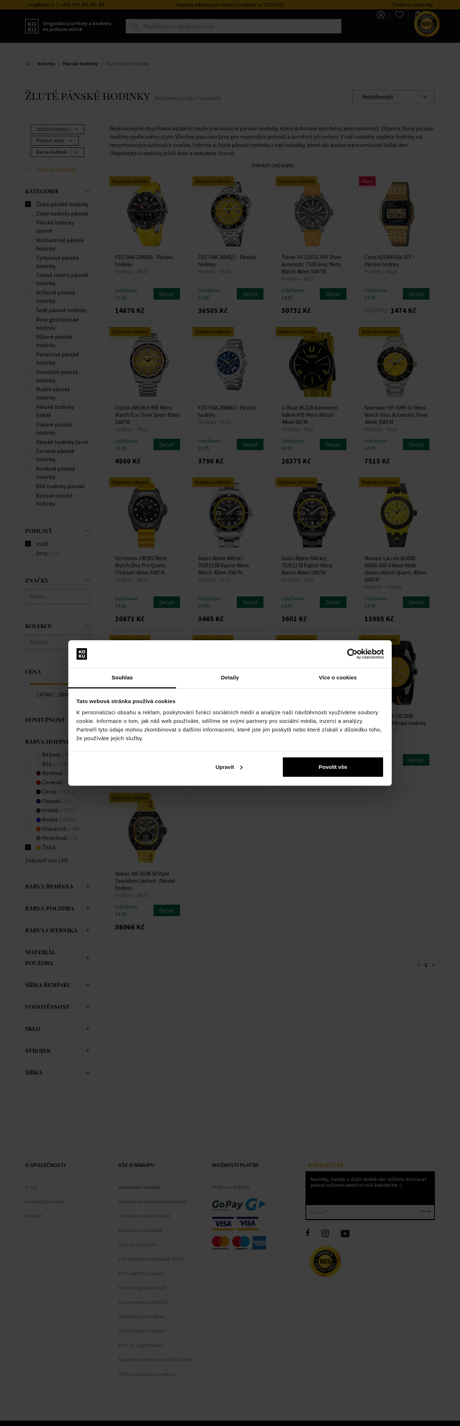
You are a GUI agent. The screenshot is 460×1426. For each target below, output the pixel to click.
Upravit (229, 767)
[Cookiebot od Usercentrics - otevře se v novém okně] (352, 654)
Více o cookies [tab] (338, 677)
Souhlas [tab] (122, 677)
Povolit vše (333, 767)
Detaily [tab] (230, 677)
